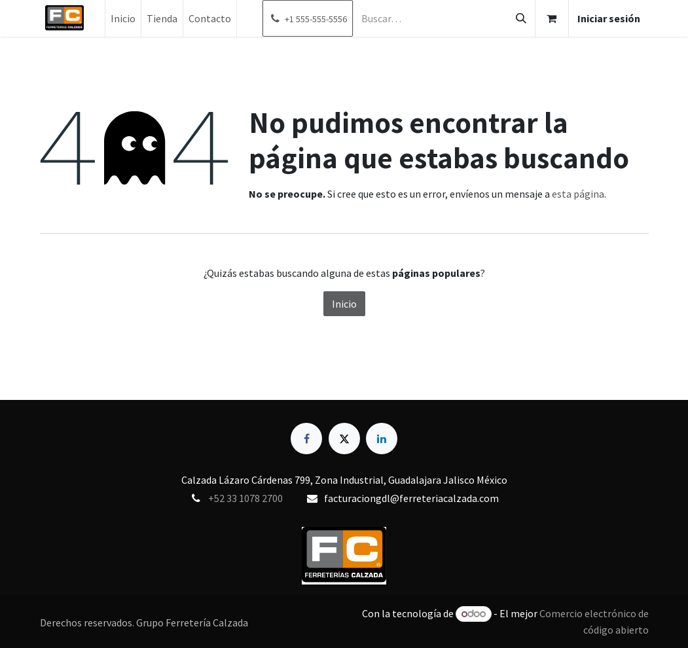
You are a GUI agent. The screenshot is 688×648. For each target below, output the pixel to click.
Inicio (344, 303)
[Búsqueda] (521, 18)
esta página (578, 193)
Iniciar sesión (608, 18)
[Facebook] (306, 438)
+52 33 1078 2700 (245, 498)
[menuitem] (123, 18)
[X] (344, 438)
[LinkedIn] (381, 438)
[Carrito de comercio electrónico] (551, 18)
